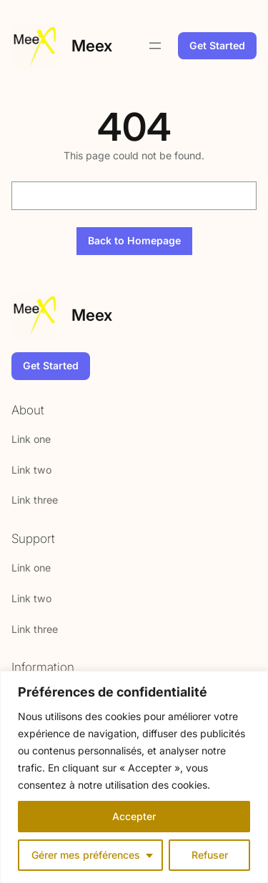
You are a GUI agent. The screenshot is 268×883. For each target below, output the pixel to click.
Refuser (210, 855)
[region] (134, 777)
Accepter (134, 816)
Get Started (217, 45)
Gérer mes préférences (85, 855)
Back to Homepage (134, 240)
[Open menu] (155, 45)
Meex (91, 45)
